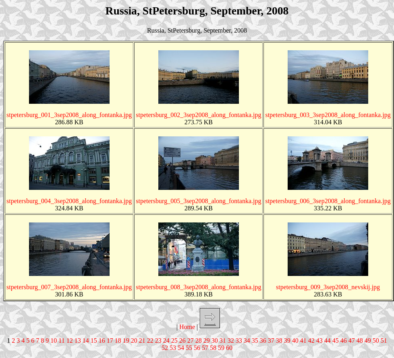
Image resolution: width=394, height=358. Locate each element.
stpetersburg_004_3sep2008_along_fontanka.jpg (69, 201)
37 (271, 340)
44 (327, 340)
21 (142, 340)
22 (150, 340)
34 (247, 340)
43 (319, 340)
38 (279, 340)
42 (311, 340)
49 (368, 340)
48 (360, 340)
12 (69, 340)
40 (295, 340)
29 (206, 340)
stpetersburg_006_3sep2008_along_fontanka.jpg (327, 201)
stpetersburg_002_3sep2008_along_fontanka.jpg (198, 114)
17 (110, 340)
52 (165, 347)
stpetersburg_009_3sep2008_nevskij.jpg (328, 287)
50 (376, 340)
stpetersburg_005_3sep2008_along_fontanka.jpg (198, 201)
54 (181, 347)
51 (384, 340)
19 (126, 340)
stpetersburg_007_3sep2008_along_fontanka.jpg (69, 287)
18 (118, 340)
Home (187, 326)
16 (102, 340)
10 (53, 340)
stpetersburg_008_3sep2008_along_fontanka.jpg (198, 287)
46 (343, 340)
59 (221, 347)
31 (223, 340)
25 (174, 340)
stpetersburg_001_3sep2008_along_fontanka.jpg (69, 114)
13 (78, 340)
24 (166, 340)
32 (231, 340)
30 (215, 340)
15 (94, 340)
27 (190, 340)
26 (182, 340)
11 (61, 340)
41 (303, 340)
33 (239, 340)
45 (335, 340)
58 (213, 347)
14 (86, 340)
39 (287, 340)
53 (173, 347)
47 (351, 340)
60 (229, 347)
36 (263, 340)
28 (198, 340)
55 (189, 347)
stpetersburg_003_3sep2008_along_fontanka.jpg (327, 114)
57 (205, 347)
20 (134, 340)
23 (158, 340)
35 (255, 340)
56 (197, 347)
